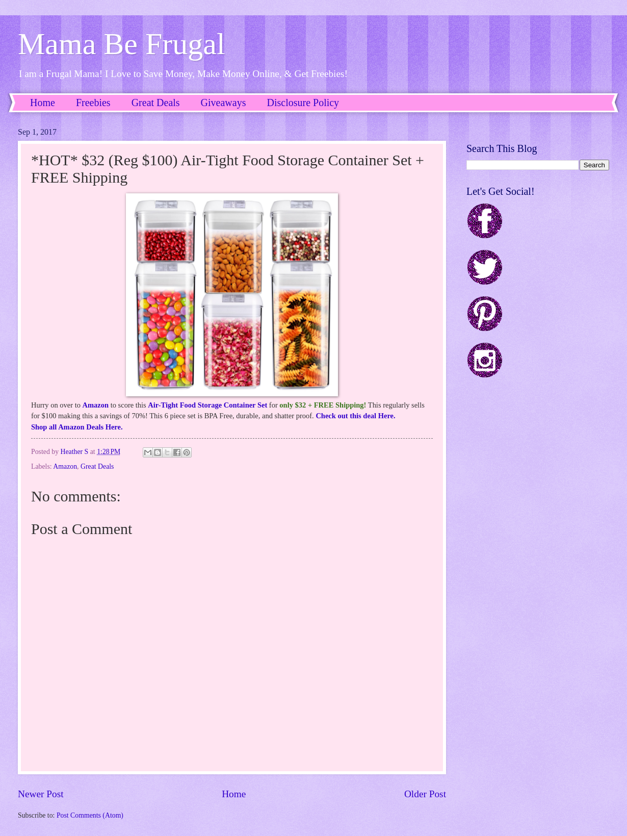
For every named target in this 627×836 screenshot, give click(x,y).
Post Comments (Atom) (90, 815)
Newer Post (41, 794)
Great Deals (156, 102)
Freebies (93, 102)
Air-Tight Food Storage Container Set (207, 405)
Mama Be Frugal (121, 44)
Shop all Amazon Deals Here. (77, 427)
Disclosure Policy (303, 102)
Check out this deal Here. (355, 416)
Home (42, 102)
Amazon (96, 405)
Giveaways (223, 102)
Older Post (425, 794)
